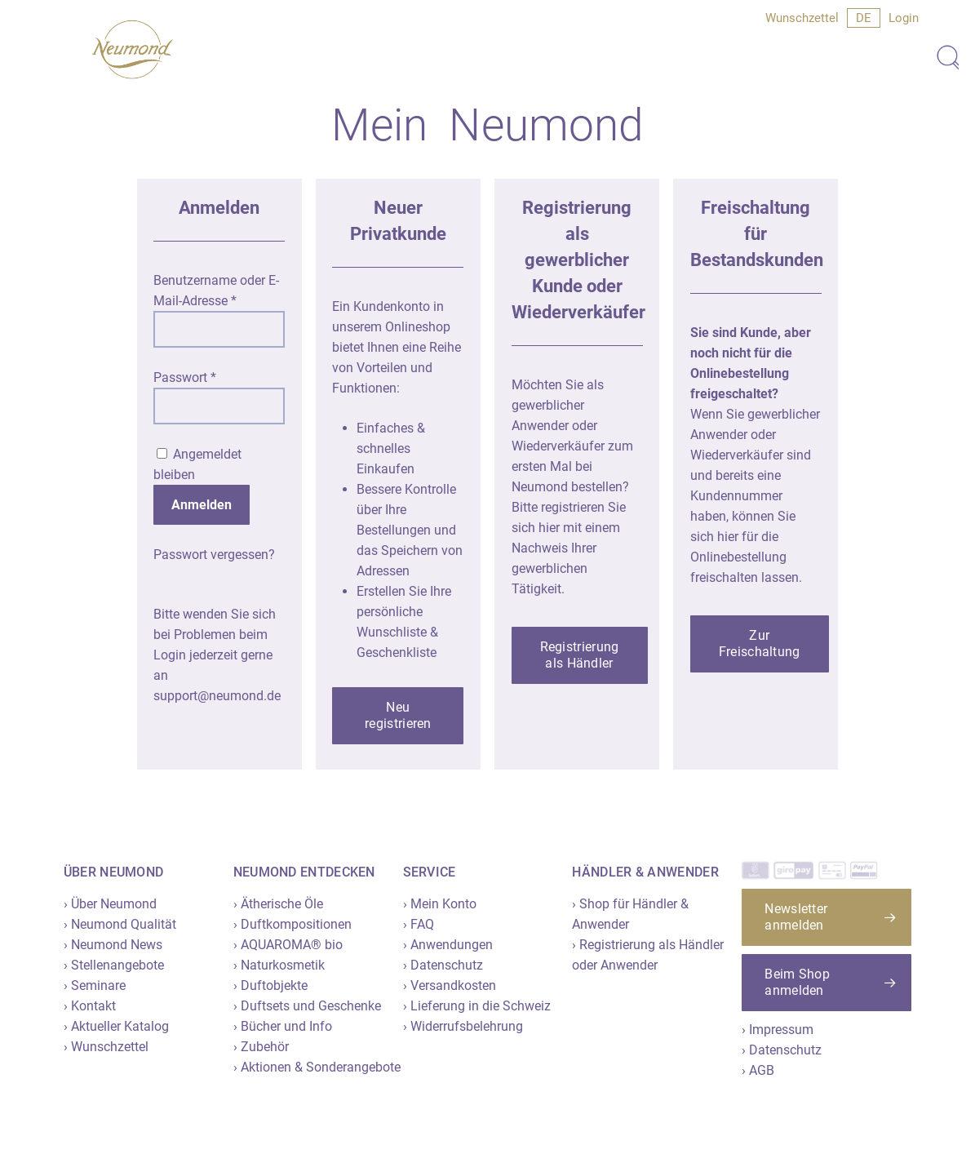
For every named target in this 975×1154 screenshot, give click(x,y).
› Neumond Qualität (120, 924)
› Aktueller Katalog (116, 1026)
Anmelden (201, 505)
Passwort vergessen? (214, 554)
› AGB (758, 1070)
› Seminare (95, 985)
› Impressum (777, 1029)
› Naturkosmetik (279, 965)
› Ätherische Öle (278, 904)
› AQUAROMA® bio (288, 944)
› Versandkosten (449, 985)
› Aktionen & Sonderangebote (317, 1067)
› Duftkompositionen (292, 924)
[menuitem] (863, 18)
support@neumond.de (217, 695)
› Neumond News (113, 944)
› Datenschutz (443, 965)
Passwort (184, 377)
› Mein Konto (439, 904)
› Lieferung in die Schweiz (477, 1006)
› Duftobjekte (270, 985)
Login (904, 18)
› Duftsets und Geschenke (307, 1006)
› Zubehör (261, 1046)
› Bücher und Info (282, 1026)
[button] (397, 715)
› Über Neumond (110, 904)
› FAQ (418, 924)
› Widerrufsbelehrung (463, 1026)
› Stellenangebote (114, 965)
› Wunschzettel (106, 1046)
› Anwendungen (448, 944)
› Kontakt (90, 1006)
